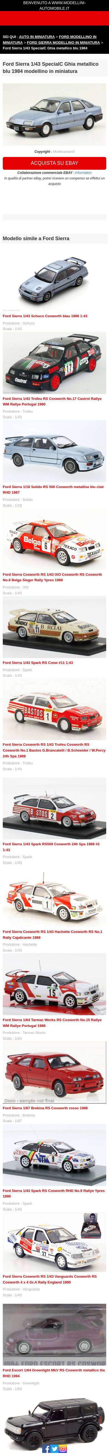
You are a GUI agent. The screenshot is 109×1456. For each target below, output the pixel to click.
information (83, 173)
